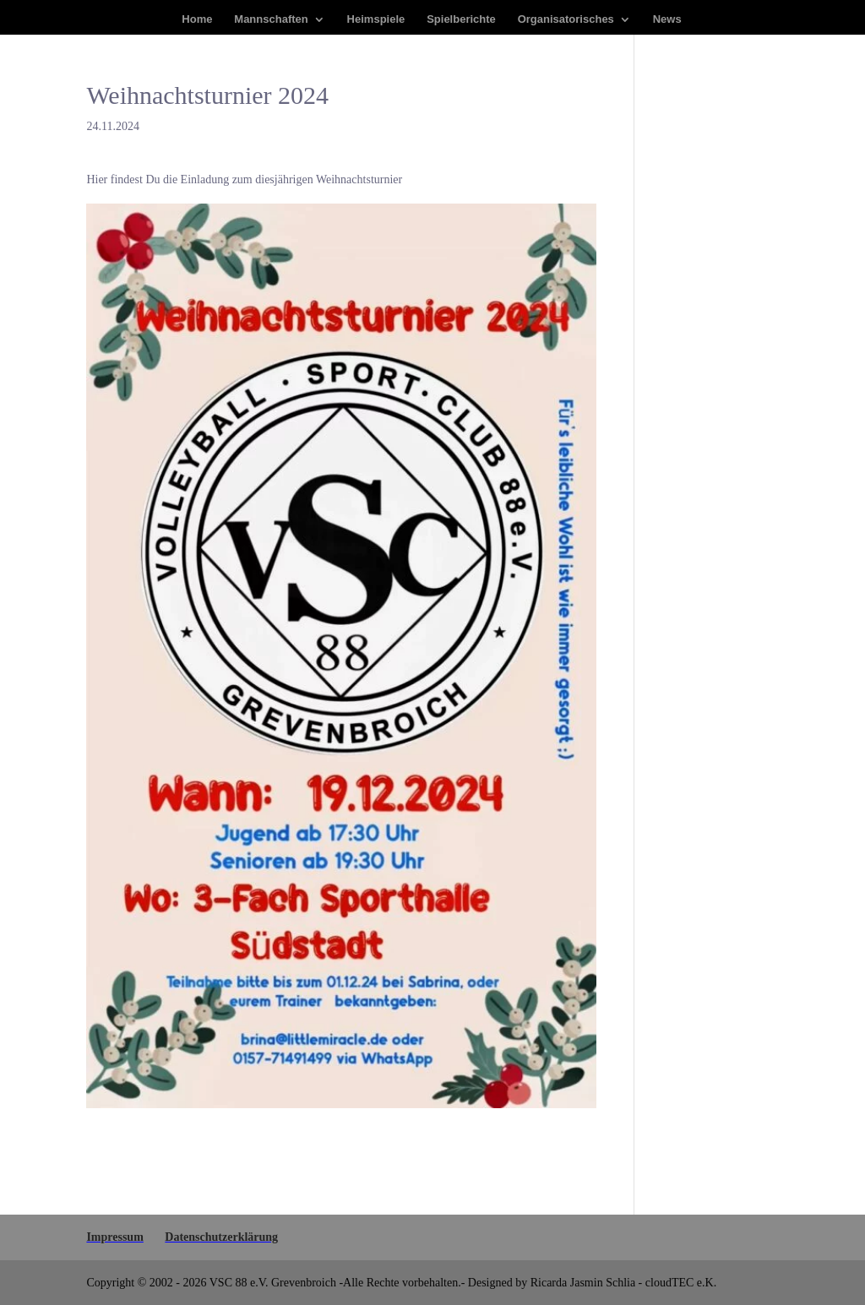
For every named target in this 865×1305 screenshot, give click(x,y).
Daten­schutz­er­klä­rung (221, 1237)
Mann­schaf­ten (270, 19)
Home (197, 19)
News (667, 19)
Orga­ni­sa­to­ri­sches (566, 19)
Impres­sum (114, 1237)
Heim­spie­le (376, 19)
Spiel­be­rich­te (461, 19)
